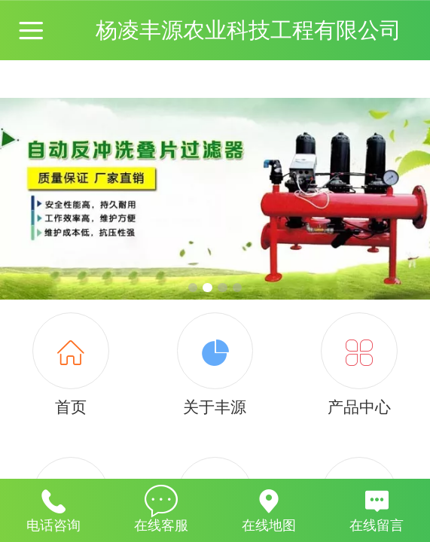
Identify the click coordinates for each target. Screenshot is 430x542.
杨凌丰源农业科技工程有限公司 (248, 30)
